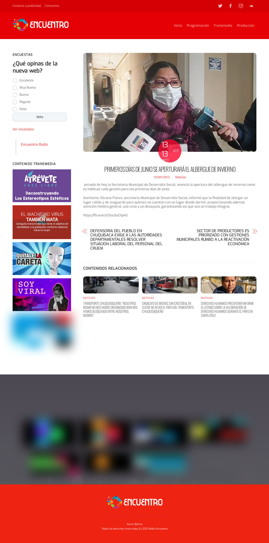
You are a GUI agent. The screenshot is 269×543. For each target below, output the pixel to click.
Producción (245, 26)
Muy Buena (28, 88)
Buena (24, 95)
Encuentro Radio (34, 144)
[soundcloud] (251, 5)
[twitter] (220, 5)
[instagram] (241, 5)
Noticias (180, 177)
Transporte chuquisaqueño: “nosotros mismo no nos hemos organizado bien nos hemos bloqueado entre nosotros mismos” (110, 309)
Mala (23, 109)
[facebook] (230, 5)
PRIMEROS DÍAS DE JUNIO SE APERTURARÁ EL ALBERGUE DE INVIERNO (170, 169)
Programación (198, 26)
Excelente (27, 81)
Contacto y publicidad (27, 6)
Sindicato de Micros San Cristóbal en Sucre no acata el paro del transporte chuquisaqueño (168, 307)
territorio (162, 177)
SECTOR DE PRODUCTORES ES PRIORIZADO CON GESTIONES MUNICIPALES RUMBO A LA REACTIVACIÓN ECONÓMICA (213, 237)
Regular (25, 102)
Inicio (178, 26)
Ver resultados (23, 130)
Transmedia (223, 26)
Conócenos (52, 6)
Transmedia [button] (140, 516)
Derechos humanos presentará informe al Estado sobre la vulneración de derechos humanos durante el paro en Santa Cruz (227, 309)
